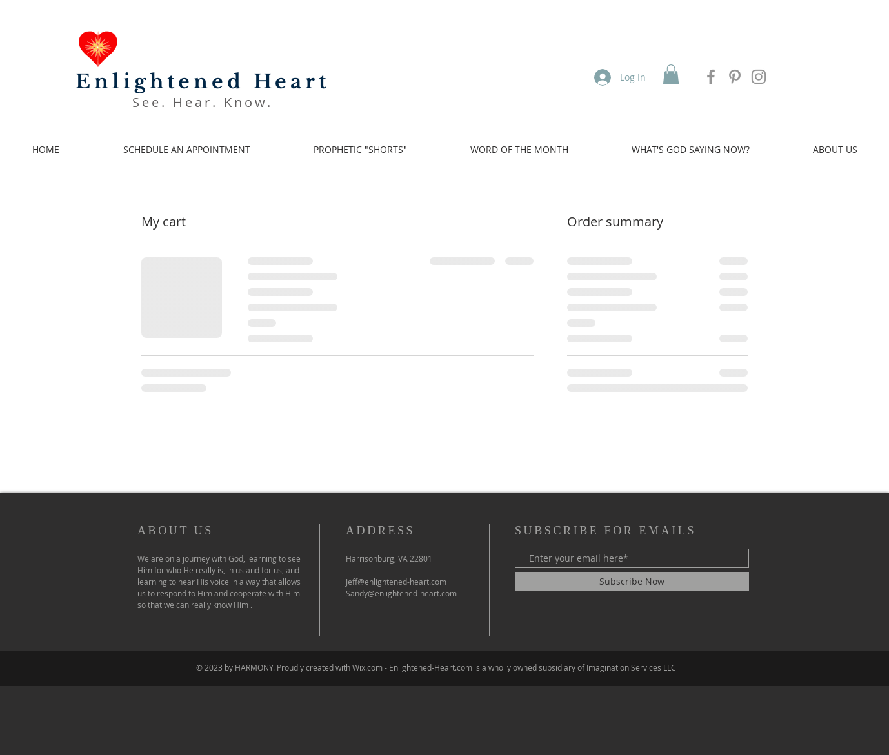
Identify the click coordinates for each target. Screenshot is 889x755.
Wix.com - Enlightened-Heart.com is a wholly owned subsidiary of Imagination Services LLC (514, 667)
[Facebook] (711, 76)
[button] (671, 74)
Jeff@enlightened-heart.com (396, 581)
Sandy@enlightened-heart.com (401, 593)
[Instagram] (758, 76)
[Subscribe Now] (632, 581)
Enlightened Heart (202, 81)
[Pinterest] (734, 76)
